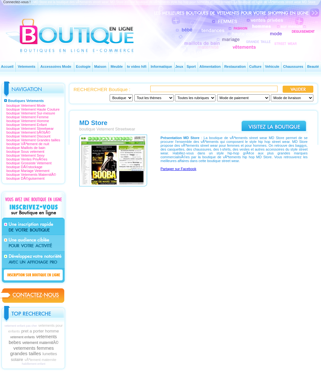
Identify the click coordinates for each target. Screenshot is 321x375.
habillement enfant (33, 363)
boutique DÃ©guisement (25, 178)
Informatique (161, 66)
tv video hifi (136, 66)
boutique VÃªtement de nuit (27, 144)
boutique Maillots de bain (25, 148)
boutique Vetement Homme (27, 121)
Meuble (117, 66)
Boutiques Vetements (26, 101)
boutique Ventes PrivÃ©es (26, 159)
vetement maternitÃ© (40, 342)
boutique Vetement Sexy (25, 155)
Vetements (26, 66)
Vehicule (272, 66)
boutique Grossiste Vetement (28, 163)
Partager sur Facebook (178, 169)
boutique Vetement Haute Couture (32, 109)
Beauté (313, 66)
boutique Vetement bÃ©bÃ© (28, 132)
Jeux (179, 66)
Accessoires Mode (55, 66)
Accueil (7, 66)
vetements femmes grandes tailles (32, 350)
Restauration (235, 66)
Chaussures (293, 66)
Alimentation (210, 66)
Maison (100, 66)
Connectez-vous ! (17, 2)
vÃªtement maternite (40, 360)
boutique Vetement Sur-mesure (30, 113)
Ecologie (83, 66)
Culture (255, 66)
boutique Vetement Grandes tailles (33, 140)
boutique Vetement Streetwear (30, 128)
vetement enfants (22, 337)
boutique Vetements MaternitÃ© (31, 174)
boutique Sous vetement (25, 151)
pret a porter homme (40, 331)
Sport (191, 66)
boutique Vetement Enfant (26, 125)
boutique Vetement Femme (27, 117)
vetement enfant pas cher (20, 325)
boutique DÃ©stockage (24, 167)
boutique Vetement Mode (25, 105)
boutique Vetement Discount (28, 136)
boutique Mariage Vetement (28, 171)
